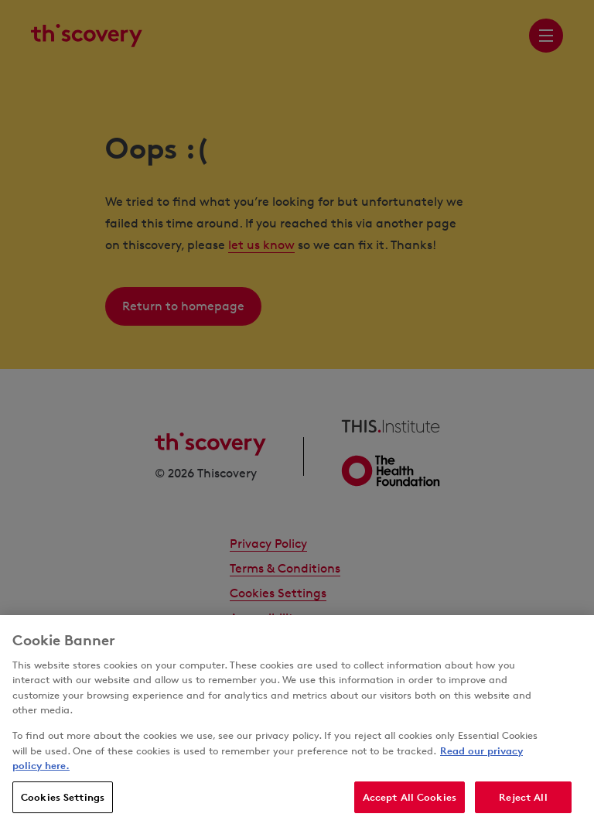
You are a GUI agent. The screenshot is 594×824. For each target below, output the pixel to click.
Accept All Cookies (409, 803)
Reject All (523, 803)
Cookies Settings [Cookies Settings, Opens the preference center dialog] (62, 803)
